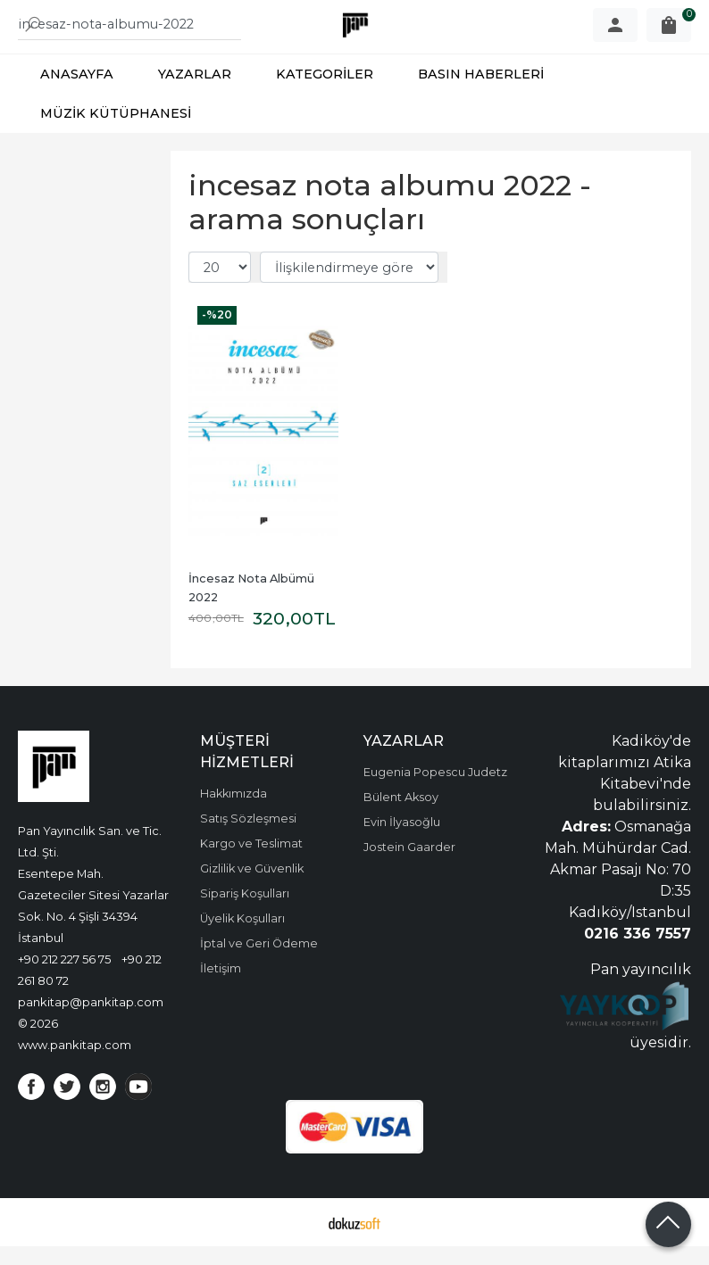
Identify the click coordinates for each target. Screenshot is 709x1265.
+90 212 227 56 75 (64, 978)
